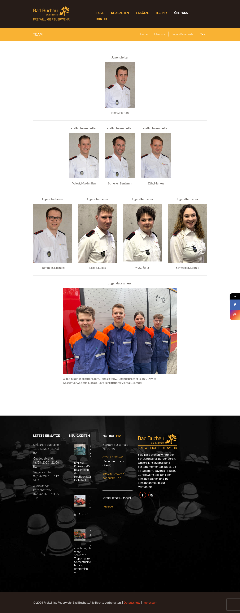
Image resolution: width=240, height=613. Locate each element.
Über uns (159, 34)
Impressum (149, 602)
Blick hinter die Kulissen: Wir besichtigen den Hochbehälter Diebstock (83, 463)
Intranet (108, 507)
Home (144, 34)
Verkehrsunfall (42, 472)
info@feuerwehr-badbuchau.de (114, 476)
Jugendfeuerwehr (183, 34)
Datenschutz (132, 602)
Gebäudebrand (43, 458)
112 (118, 436)
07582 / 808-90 (113, 457)
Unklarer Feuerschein (47, 445)
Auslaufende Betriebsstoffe (42, 488)
